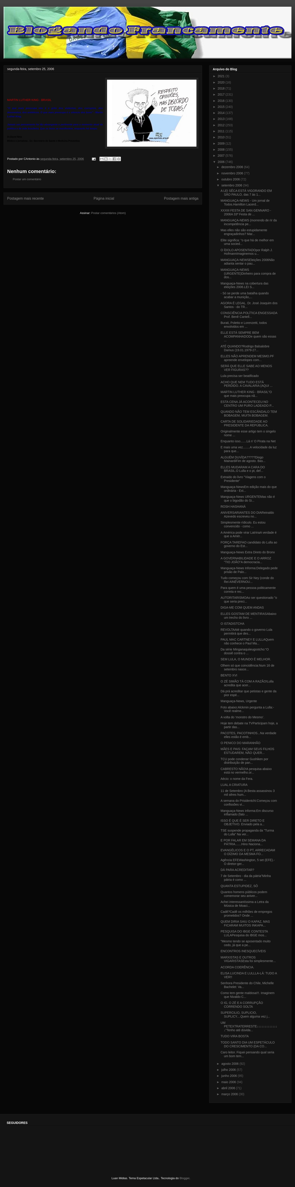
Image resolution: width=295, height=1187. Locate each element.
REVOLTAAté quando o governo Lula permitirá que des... (246, 631)
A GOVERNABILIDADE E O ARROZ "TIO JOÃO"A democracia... (246, 560)
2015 (221, 107)
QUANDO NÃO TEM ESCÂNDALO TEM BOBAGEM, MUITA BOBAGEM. (249, 413)
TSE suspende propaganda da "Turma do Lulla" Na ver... (247, 832)
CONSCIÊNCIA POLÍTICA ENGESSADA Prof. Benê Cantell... (249, 315)
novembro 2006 (232, 173)
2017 (221, 94)
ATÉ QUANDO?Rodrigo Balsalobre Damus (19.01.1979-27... (245, 348)
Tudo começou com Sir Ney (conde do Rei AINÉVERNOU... (247, 580)
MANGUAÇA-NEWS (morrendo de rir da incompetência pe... (249, 222)
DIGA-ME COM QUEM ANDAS (242, 607)
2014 (221, 113)
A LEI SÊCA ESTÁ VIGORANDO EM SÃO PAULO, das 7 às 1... (246, 192)
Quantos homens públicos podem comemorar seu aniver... (244, 894)
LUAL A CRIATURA (234, 785)
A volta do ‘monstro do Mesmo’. (242, 717)
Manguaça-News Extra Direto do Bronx (248, 552)
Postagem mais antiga (181, 198)
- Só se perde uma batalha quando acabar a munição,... (245, 295)
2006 (221, 162)
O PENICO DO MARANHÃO (240, 743)
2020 (221, 82)
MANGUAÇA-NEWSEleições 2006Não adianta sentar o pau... (247, 261)
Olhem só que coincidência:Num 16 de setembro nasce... (247, 667)
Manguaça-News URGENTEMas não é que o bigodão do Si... (248, 498)
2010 (221, 137)
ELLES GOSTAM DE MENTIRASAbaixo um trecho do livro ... (248, 615)
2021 (221, 76)
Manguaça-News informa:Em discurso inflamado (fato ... (247, 812)
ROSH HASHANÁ (233, 506)
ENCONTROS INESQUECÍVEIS (243, 951)
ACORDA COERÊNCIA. (237, 967)
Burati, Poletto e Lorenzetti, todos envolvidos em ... (244, 324)
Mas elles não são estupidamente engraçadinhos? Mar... (244, 232)
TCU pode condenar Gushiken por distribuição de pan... (244, 761)
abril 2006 (228, 1088)
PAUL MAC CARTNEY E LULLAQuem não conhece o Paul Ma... (247, 641)
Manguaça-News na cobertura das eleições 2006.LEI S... (244, 285)
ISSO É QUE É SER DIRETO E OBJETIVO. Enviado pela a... (243, 822)
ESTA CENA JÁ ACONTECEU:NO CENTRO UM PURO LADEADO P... (247, 403)
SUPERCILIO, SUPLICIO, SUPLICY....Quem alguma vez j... (245, 1014)
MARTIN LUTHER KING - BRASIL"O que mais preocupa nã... (246, 394)
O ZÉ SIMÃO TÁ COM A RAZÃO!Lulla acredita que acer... (247, 683)
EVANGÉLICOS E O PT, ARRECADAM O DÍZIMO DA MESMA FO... (248, 852)
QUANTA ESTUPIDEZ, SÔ (239, 886)
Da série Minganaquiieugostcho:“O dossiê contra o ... (245, 651)
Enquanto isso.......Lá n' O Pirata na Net (248, 441)
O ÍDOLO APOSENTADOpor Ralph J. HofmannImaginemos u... (247, 252)
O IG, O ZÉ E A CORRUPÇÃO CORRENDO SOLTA (242, 1004)
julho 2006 (229, 1070)
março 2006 (230, 1094)
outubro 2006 (230, 179)
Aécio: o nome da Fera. (237, 779)
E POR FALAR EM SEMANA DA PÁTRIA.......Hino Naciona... (243, 842)
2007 (221, 155)
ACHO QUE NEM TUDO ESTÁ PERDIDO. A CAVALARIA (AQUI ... (246, 384)
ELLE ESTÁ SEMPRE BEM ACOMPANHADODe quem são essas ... (248, 336)
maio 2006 (229, 1082)
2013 (221, 119)
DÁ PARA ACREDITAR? (237, 870)
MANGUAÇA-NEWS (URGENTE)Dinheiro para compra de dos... (248, 273)
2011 (221, 131)
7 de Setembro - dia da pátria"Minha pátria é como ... (246, 877)
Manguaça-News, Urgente (239, 701)
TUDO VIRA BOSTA (235, 1036)
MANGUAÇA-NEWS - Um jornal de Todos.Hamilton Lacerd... (245, 202)
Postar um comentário (27, 179)
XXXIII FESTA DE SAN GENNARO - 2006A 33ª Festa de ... (246, 212)
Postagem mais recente (25, 198)
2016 (221, 101)
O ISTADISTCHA (232, 623)
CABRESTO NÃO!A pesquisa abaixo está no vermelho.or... (246, 770)
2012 (221, 125)
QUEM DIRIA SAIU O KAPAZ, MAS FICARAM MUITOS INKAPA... (245, 923)
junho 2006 (229, 1076)
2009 (221, 143)
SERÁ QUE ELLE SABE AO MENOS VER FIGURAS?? (246, 368)
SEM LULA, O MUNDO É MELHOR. (246, 659)
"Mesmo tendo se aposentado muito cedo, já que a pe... (246, 943)
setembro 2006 (232, 185)
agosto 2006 (230, 1063)
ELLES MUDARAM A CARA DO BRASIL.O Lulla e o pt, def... (243, 469)
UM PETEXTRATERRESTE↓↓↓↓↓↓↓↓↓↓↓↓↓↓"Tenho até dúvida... (249, 1026)
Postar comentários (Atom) (108, 213)
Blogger (184, 1178)
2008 (221, 149)
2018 (221, 88)
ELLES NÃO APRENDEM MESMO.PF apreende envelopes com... (247, 358)
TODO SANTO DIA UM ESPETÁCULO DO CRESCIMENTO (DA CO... (248, 1044)
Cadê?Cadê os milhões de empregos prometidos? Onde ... (246, 913)
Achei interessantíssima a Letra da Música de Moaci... (245, 903)
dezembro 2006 (232, 167)
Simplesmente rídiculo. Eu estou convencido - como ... (243, 524)
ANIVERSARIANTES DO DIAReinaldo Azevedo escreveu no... (247, 514)
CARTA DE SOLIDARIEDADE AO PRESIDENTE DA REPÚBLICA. (244, 423)
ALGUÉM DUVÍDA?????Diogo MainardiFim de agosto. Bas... (243, 459)
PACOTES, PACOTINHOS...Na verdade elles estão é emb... (248, 735)
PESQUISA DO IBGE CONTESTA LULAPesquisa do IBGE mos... (244, 933)
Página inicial (104, 198)
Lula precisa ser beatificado (240, 376)
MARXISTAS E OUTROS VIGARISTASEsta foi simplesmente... (248, 959)
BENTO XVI (229, 675)
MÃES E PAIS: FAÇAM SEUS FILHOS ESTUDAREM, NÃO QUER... (247, 751)
